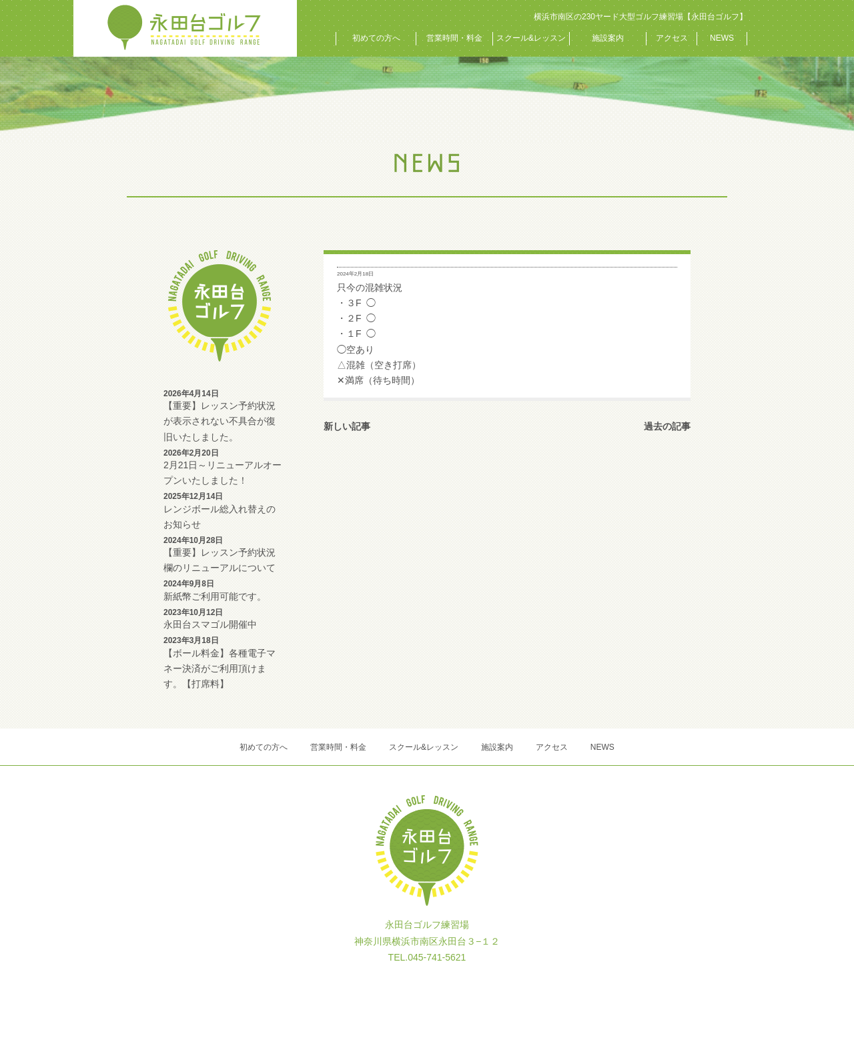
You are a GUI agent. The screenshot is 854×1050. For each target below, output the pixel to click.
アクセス (672, 38)
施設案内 (608, 38)
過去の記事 (667, 426)
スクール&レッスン (531, 38)
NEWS (722, 38)
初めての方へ (376, 38)
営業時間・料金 (454, 38)
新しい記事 (347, 426)
